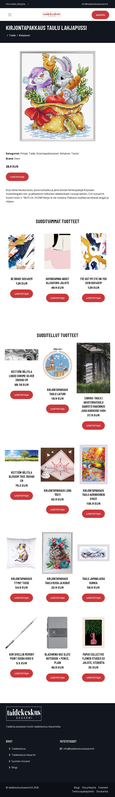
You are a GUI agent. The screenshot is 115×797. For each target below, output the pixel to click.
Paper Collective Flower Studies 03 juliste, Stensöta (93, 658)
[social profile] (28, 4)
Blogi (14, 767)
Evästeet (103, 787)
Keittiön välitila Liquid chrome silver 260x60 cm (21, 376)
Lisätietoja (17, 176)
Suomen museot (21, 761)
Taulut (75, 153)
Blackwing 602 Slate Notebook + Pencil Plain (57, 658)
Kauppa (100, 14)
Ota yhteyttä (89, 787)
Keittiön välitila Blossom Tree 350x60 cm (21, 476)
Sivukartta (102, 791)
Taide (12, 35)
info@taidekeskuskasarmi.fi (95, 4)
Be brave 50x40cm (21, 279)
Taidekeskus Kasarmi (23, 755)
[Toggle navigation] (10, 14)
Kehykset (24, 35)
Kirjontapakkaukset (47, 153)
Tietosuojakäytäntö (83, 791)
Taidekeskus (19, 748)
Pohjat (24, 153)
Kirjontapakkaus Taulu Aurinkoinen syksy (93, 495)
